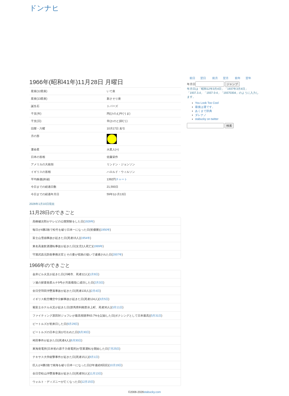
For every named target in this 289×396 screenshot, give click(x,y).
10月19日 (115, 365)
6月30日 (84, 332)
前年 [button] (237, 78)
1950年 (105, 229)
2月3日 (98, 282)
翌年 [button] (248, 78)
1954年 (85, 238)
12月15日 (88, 381)
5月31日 (156, 315)
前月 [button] (215, 78)
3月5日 (103, 299)
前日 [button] (192, 78)
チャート (121, 179)
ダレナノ (200, 115)
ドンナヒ (44, 8)
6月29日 (73, 323)
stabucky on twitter (206, 119)
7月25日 (114, 348)
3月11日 (117, 307)
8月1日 (94, 356)
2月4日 (95, 290)
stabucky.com (152, 392)
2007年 (117, 254)
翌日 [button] (203, 78)
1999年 (98, 246)
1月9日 (94, 274)
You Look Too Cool (207, 102)
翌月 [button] (226, 78)
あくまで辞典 (203, 111)
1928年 (89, 221)
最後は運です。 (205, 106)
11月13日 (95, 373)
